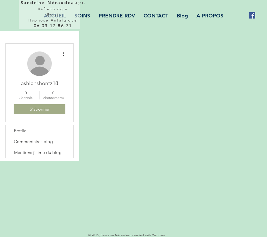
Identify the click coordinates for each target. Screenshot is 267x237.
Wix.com (158, 235)
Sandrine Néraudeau (52, 2)
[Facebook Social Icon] (252, 15)
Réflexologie (53, 9)
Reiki (53, 14)
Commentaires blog (33, 141)
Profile (20, 130)
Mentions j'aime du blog (38, 152)
